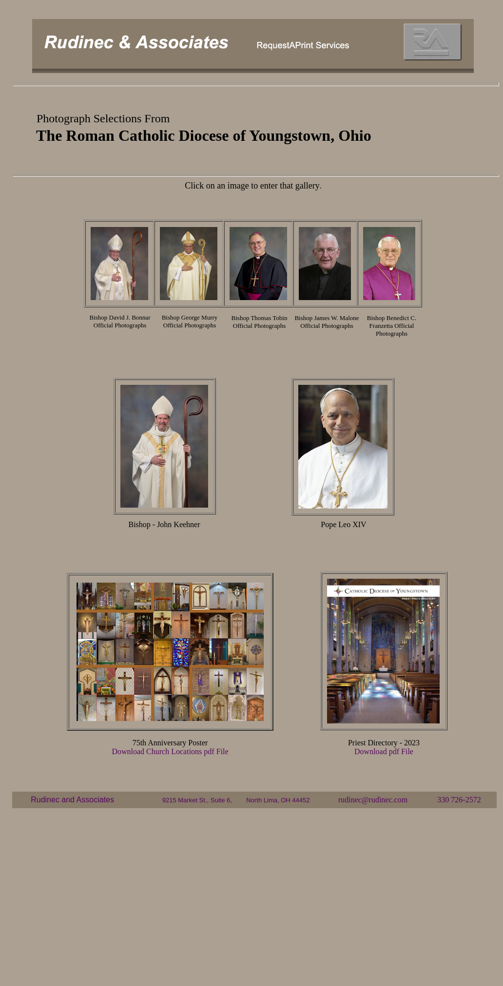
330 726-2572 (459, 800)
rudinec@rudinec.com (372, 800)
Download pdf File (383, 751)
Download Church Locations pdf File (170, 751)
